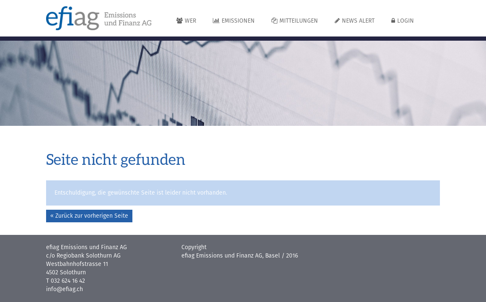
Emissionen (234, 21)
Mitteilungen (294, 21)
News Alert (355, 21)
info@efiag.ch (64, 289)
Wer (186, 21)
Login (402, 21)
